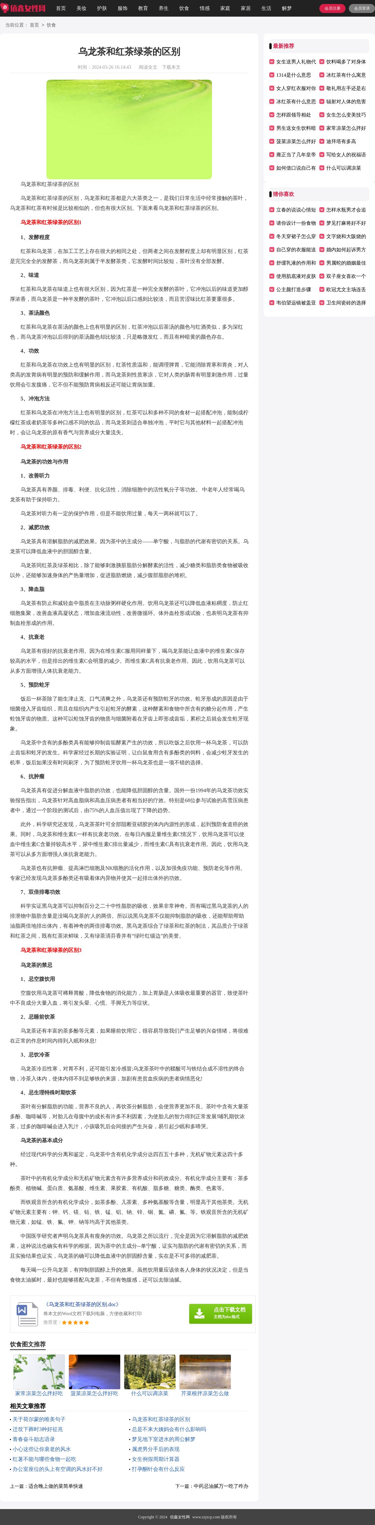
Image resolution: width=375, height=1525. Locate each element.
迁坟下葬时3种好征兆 (38, 1429)
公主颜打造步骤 (293, 289)
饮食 (184, 8)
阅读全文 (148, 67)
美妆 (81, 8)
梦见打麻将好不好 (346, 223)
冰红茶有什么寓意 (346, 75)
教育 (143, 8)
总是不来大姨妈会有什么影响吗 (169, 1429)
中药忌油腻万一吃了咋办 (221, 1486)
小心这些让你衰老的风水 (42, 1449)
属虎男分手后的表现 (156, 1449)
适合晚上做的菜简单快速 (55, 1486)
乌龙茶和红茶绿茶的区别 (161, 1419)
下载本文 (171, 67)
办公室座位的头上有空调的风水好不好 (58, 1469)
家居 (246, 8)
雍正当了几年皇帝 (296, 154)
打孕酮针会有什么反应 (158, 1469)
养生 (164, 8)
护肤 (102, 8)
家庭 (225, 8)
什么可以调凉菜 (343, 168)
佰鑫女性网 (180, 1517)
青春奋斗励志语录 (34, 1439)
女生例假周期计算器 (156, 1459)
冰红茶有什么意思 (296, 101)
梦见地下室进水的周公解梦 (163, 1439)
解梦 (287, 8)
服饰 (123, 8)
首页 (61, 8)
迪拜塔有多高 (341, 141)
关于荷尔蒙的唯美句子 (39, 1419)
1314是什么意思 (293, 75)
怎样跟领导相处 (293, 115)
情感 (205, 8)
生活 (266, 8)
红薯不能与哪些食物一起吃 (44, 1459)
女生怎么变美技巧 (346, 115)
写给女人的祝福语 (346, 154)
